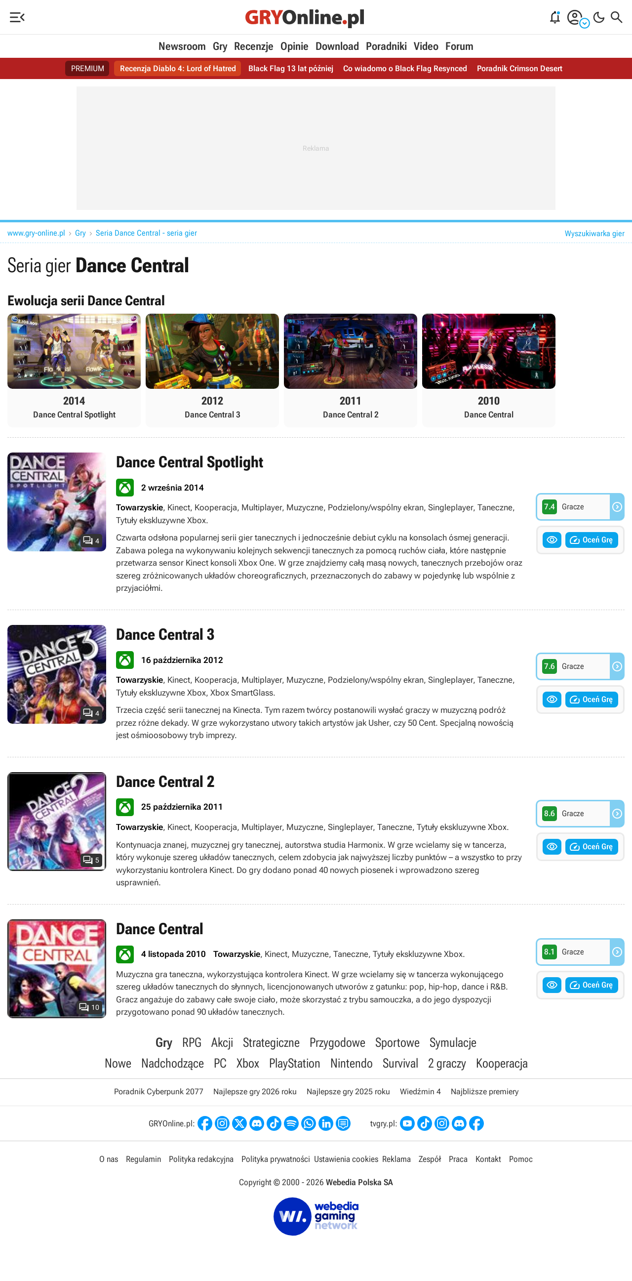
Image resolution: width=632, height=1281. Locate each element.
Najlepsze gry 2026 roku (255, 1091)
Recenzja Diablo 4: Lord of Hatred (178, 68)
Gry (220, 46)
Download (337, 46)
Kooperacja (502, 1063)
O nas (108, 1159)
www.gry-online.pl (36, 233)
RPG (191, 1042)
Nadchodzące (172, 1063)
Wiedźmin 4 (420, 1091)
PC (220, 1063)
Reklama (396, 1159)
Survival (400, 1063)
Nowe (118, 1063)
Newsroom (182, 46)
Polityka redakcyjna (201, 1159)
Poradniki (386, 46)
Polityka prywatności (275, 1159)
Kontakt (488, 1159)
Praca (458, 1159)
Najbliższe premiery (484, 1091)
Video (426, 46)
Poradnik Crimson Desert (519, 68)
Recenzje (254, 46)
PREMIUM (87, 68)
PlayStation (294, 1063)
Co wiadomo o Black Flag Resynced (405, 68)
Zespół (430, 1159)
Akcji (222, 1042)
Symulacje (453, 1042)
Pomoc (521, 1159)
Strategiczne (271, 1042)
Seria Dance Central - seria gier (146, 233)
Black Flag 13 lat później (290, 68)
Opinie (294, 46)
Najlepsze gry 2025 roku (348, 1091)
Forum (459, 46)
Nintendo (351, 1063)
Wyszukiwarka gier (595, 233)
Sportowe (397, 1042)
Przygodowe (337, 1042)
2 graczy (447, 1063)
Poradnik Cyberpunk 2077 (158, 1091)
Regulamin (143, 1159)
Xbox (248, 1063)
